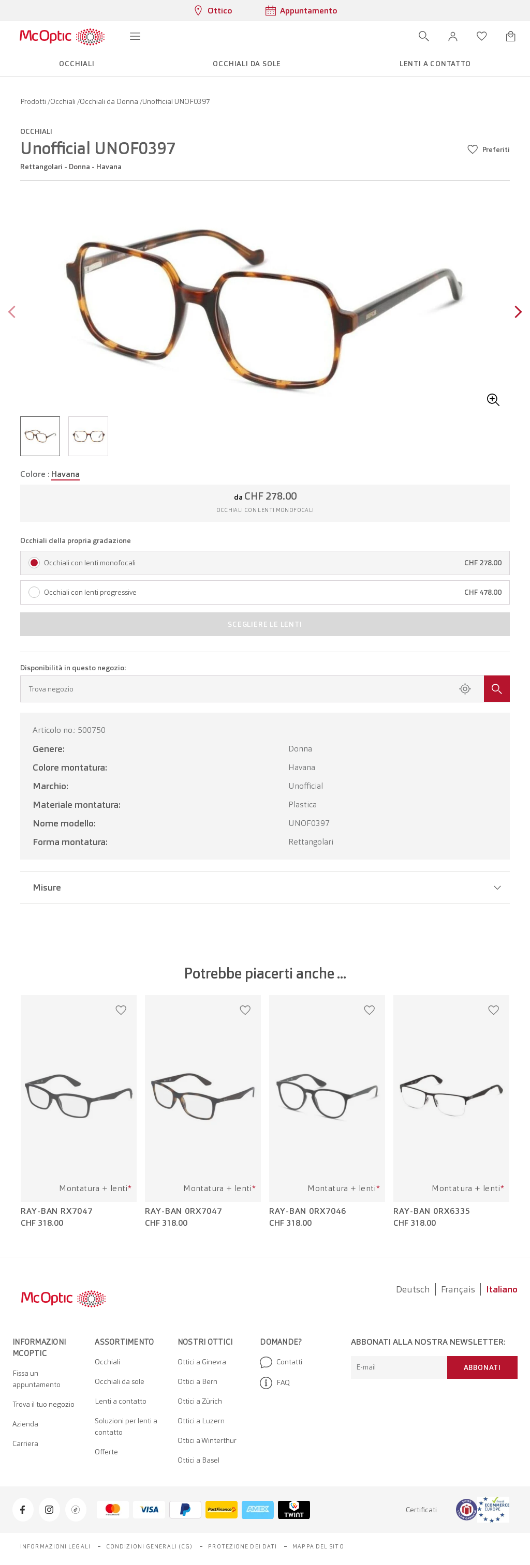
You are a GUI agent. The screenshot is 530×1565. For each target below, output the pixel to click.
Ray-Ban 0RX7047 (183, 1211)
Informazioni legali (55, 1546)
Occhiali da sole (119, 1381)
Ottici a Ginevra (202, 1361)
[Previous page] (14, 313)
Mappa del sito (318, 1546)
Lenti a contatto (120, 1401)
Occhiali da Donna (110, 101)
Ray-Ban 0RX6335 (431, 1211)
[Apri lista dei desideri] (481, 36)
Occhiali (63, 101)
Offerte (106, 1451)
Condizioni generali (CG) (149, 1546)
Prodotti (34, 101)
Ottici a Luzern (201, 1420)
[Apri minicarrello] (510, 36)
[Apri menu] (135, 36)
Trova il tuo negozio (43, 1404)
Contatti (281, 1362)
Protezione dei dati (242, 1546)
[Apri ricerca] (424, 36)
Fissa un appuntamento (36, 1378)
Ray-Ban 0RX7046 (307, 1211)
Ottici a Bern (197, 1381)
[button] (452, 36)
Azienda (25, 1423)
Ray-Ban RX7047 (57, 1211)
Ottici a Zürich (200, 1401)
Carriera (25, 1443)
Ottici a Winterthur (207, 1440)
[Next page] (515, 313)
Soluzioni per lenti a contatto (126, 1426)
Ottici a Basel (198, 1460)
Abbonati (482, 1367)
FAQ (275, 1383)
